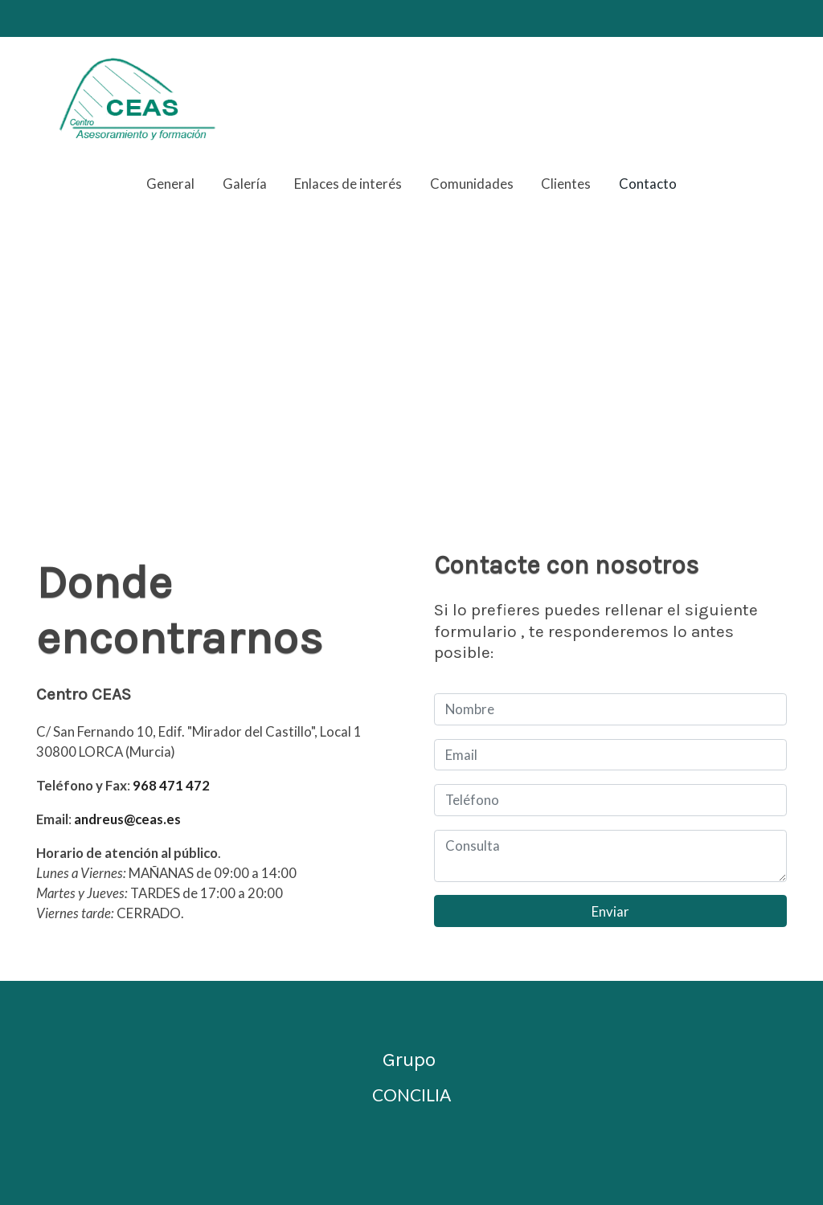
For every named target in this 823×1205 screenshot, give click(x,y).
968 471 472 (171, 785)
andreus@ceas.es (127, 819)
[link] (139, 99)
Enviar (610, 911)
